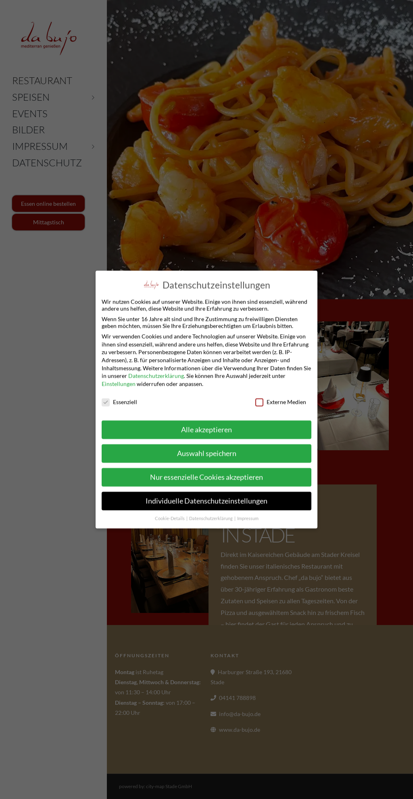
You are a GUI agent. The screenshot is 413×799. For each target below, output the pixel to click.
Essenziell (119, 400)
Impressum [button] (248, 516)
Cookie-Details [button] (170, 516)
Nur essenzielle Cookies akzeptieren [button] (206, 476)
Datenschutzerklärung (156, 374)
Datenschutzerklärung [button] (211, 516)
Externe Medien (280, 400)
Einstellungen (119, 382)
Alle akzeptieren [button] (206, 428)
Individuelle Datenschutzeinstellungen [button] (206, 499)
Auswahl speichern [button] (206, 452)
